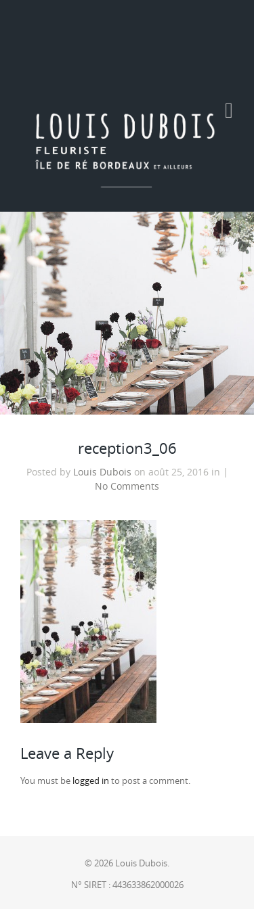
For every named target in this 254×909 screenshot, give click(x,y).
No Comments (127, 486)
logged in (90, 781)
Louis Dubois (102, 472)
